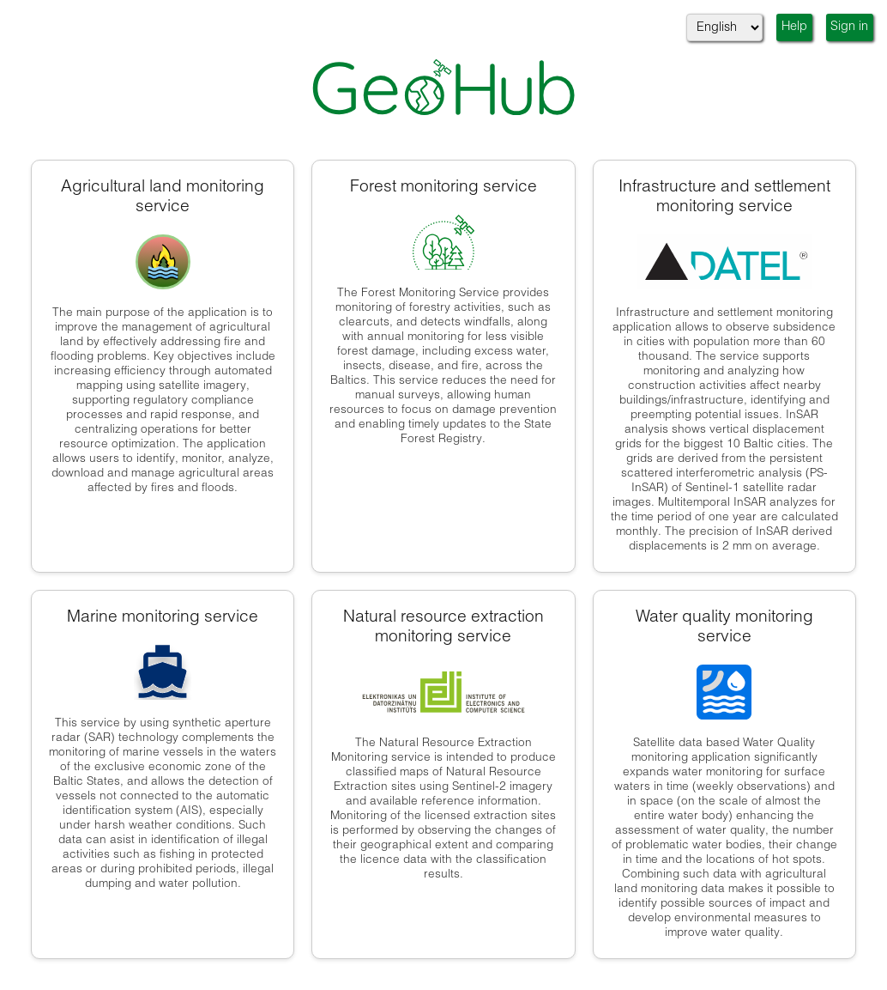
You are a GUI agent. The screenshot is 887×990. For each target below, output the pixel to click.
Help (794, 27)
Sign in (849, 27)
